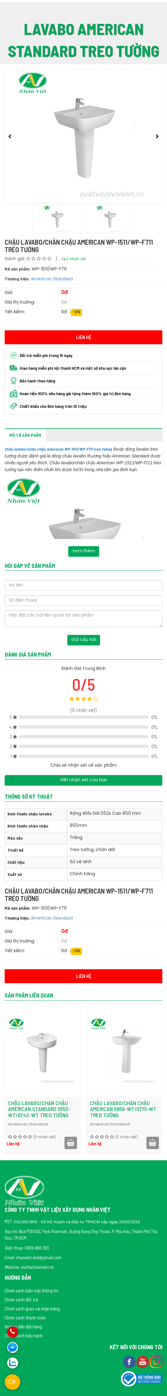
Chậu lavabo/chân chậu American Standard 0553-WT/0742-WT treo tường (103, 1109)
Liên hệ (83, 337)
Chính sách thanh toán (25, 1317)
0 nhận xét (76, 259)
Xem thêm (83, 551)
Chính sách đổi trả (21, 1299)
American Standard (52, 279)
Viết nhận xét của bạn (83, 780)
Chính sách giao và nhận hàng (32, 1308)
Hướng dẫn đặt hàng (23, 1326)
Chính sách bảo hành (24, 1335)
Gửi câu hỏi (83, 640)
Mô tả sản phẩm (25, 435)
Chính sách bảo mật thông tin (32, 1290)
